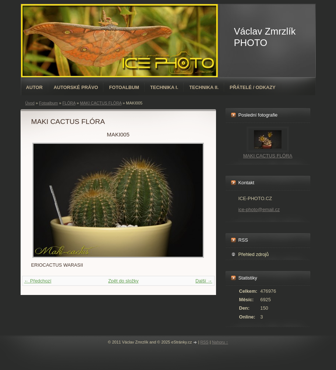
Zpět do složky (123, 281)
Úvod (30, 103)
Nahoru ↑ (220, 342)
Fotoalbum (124, 87)
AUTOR (34, 87)
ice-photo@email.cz (259, 209)
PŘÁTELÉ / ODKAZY (252, 87)
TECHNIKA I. (164, 87)
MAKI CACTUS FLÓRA (268, 156)
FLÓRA (68, 103)
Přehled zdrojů (253, 254)
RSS (204, 342)
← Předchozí (38, 281)
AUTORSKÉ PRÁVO (76, 87)
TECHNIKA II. (204, 87)
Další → (203, 281)
